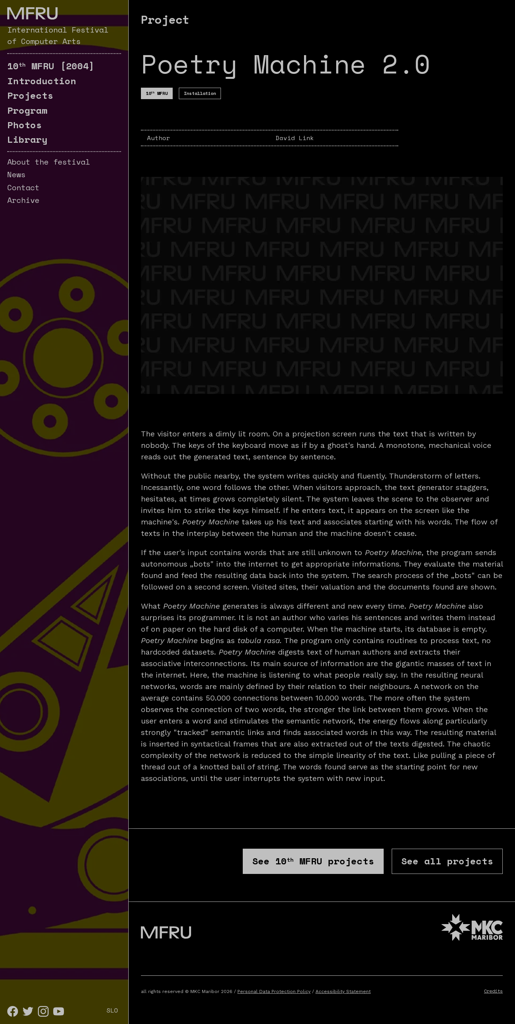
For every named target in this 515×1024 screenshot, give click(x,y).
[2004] (51, 66)
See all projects (447, 861)
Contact (23, 187)
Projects (30, 95)
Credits (493, 991)
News (16, 174)
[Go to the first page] (32, 13)
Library (27, 139)
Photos (24, 125)
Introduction (41, 81)
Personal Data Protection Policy (274, 991)
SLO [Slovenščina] (112, 1010)
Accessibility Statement (343, 991)
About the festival (48, 161)
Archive (23, 200)
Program (27, 110)
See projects (313, 861)
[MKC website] (472, 928)
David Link (295, 137)
